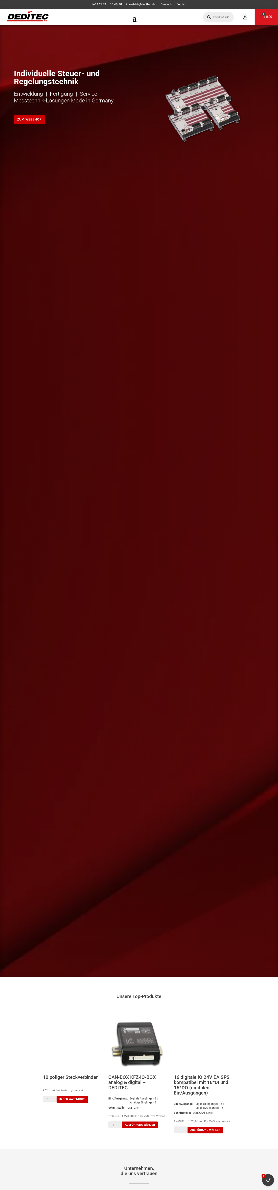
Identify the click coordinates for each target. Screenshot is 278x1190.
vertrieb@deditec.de (141, 4)
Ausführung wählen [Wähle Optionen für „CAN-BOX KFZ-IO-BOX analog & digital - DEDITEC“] (140, 1125)
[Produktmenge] (49, 1099)
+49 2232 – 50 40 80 (105, 4)
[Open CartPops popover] (268, 1180)
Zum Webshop (29, 120)
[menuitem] (166, 5)
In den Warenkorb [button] (72, 1099)
